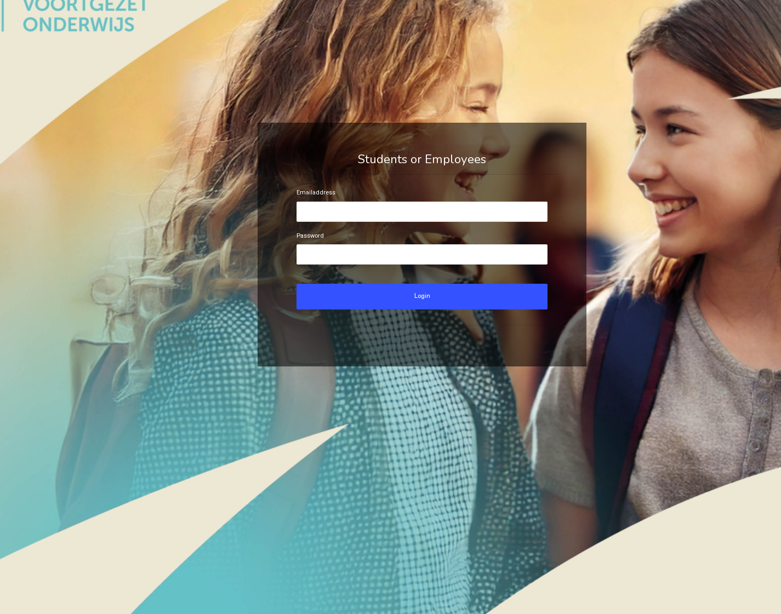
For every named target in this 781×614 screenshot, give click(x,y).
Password (310, 235)
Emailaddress (316, 192)
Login (422, 296)
